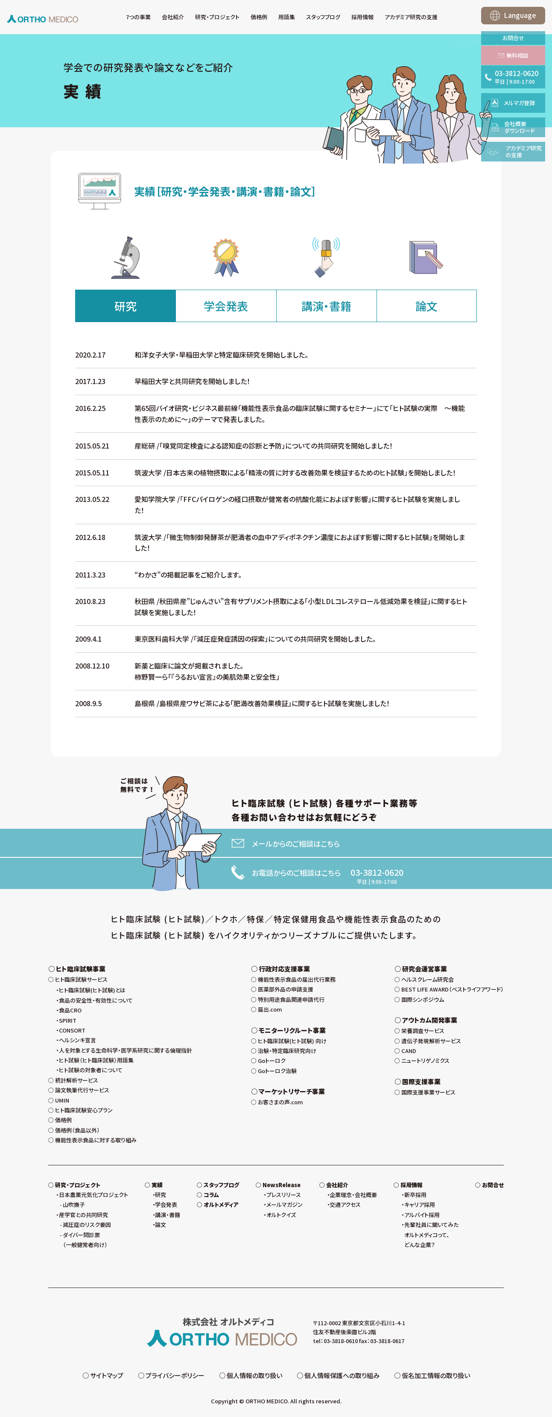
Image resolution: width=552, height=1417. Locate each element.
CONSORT (72, 1030)
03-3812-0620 (376, 872)
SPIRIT (67, 1020)
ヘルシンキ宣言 (77, 1040)
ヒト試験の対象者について (91, 1070)
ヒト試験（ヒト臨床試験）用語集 (96, 1060)
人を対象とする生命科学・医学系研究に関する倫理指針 (125, 1050)
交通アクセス (345, 1204)
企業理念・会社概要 (353, 1195)
